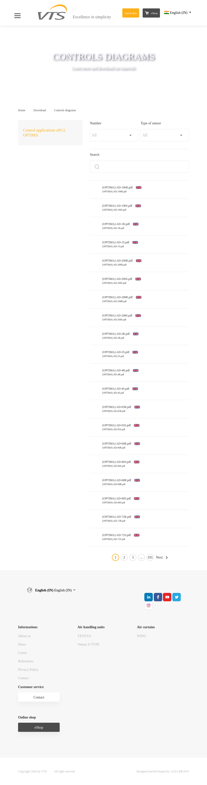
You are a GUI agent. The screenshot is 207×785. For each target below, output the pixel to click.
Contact (23, 678)
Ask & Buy (131, 13)
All (94, 135)
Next (159, 557)
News (22, 644)
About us (24, 636)
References (25, 661)
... (141, 557)
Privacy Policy (28, 670)
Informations (28, 627)
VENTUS (84, 636)
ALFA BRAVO (180, 771)
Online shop (27, 717)
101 (150, 557)
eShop (151, 13)
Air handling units (91, 627)
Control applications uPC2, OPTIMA (44, 132)
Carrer (22, 653)
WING (141, 636)
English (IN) (176, 13)
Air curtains (146, 627)
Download (39, 110)
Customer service (31, 687)
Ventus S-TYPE (89, 644)
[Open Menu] (20, 12)
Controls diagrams (65, 110)
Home (21, 110)
